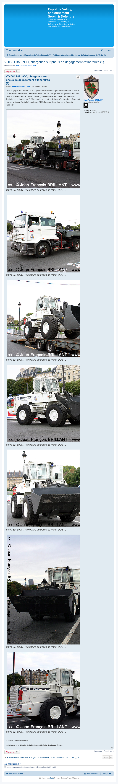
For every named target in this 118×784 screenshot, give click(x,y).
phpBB (52, 778)
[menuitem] (21, 50)
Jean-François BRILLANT (25, 66)
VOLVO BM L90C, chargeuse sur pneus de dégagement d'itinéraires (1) (54, 62)
